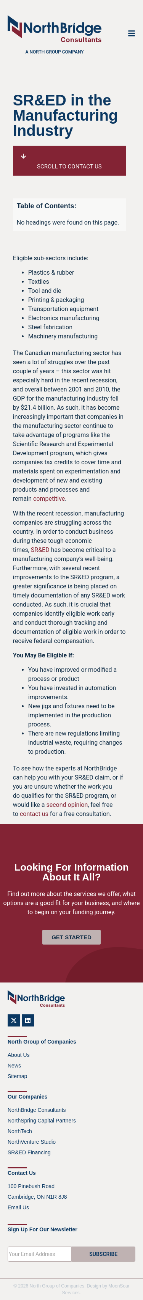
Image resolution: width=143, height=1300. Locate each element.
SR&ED (40, 549)
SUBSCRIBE (103, 1254)
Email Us (18, 1207)
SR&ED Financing (29, 1152)
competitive (49, 498)
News (14, 1066)
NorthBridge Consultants (37, 1110)
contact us (34, 813)
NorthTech (20, 1131)
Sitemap (17, 1076)
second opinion (67, 804)
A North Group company (55, 52)
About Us (19, 1055)
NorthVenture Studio (32, 1142)
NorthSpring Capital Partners (42, 1121)
